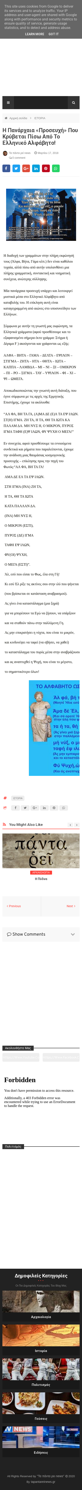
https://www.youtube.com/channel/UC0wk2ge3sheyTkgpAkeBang (21, 1059)
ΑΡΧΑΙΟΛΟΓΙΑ (41, 872)
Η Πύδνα (41, 879)
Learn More (34, 34)
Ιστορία (41, 1351)
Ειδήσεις (41, 1453)
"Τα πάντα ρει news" (51, 1476)
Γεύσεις (41, 1419)
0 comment (17, 157)
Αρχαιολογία (41, 1317)
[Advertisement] (41, 67)
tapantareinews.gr (43, 1481)
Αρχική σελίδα (18, 118)
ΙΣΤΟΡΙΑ (39, 118)
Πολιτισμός (41, 1385)
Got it (54, 34)
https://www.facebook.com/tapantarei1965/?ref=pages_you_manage (61, 1059)
